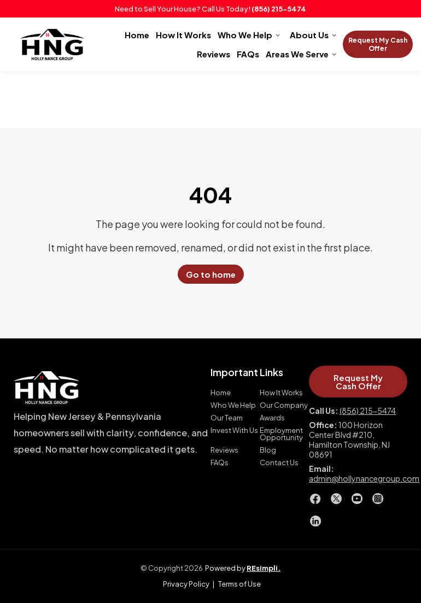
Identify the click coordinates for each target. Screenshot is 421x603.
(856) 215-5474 (279, 8)
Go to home (211, 274)
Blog (268, 450)
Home (137, 35)
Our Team (226, 417)
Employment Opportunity (281, 434)
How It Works (183, 35)
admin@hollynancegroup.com (364, 478)
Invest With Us (234, 430)
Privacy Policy (186, 583)
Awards (272, 417)
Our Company (284, 405)
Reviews (213, 54)
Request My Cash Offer (377, 44)
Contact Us (279, 462)
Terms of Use (239, 583)
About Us (309, 35)
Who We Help (245, 35)
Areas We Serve (297, 54)
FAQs (248, 54)
